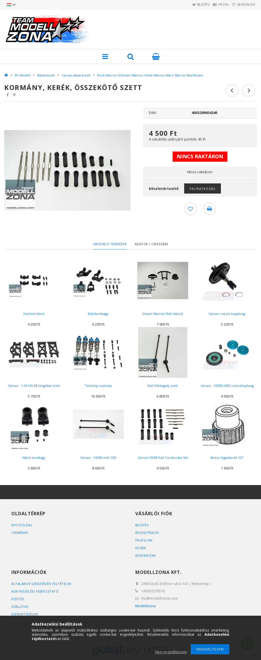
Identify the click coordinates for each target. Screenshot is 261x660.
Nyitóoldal (21, 525)
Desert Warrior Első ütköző (162, 314)
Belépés (190, 4)
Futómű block (33, 314)
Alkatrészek (46, 75)
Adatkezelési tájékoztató (34, 591)
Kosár (140, 548)
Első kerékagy (98, 314)
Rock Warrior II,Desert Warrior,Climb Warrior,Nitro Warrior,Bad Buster (150, 75)
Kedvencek (243, 4)
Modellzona (145, 605)
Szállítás (19, 606)
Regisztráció (147, 532)
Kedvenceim (145, 555)
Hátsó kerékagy (33, 457)
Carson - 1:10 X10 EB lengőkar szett (34, 385)
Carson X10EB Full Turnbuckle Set (163, 457)
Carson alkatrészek (76, 75)
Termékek (19, 532)
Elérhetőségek (24, 614)
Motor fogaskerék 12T (226, 457)
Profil (215, 4)
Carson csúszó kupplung (227, 314)
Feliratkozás (202, 189)
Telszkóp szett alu (98, 385)
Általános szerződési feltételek (41, 584)
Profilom (144, 540)
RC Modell (22, 75)
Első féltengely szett (162, 385)
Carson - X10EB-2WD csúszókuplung (227, 385)
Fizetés (17, 599)
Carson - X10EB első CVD (98, 457)
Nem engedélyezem (171, 652)
